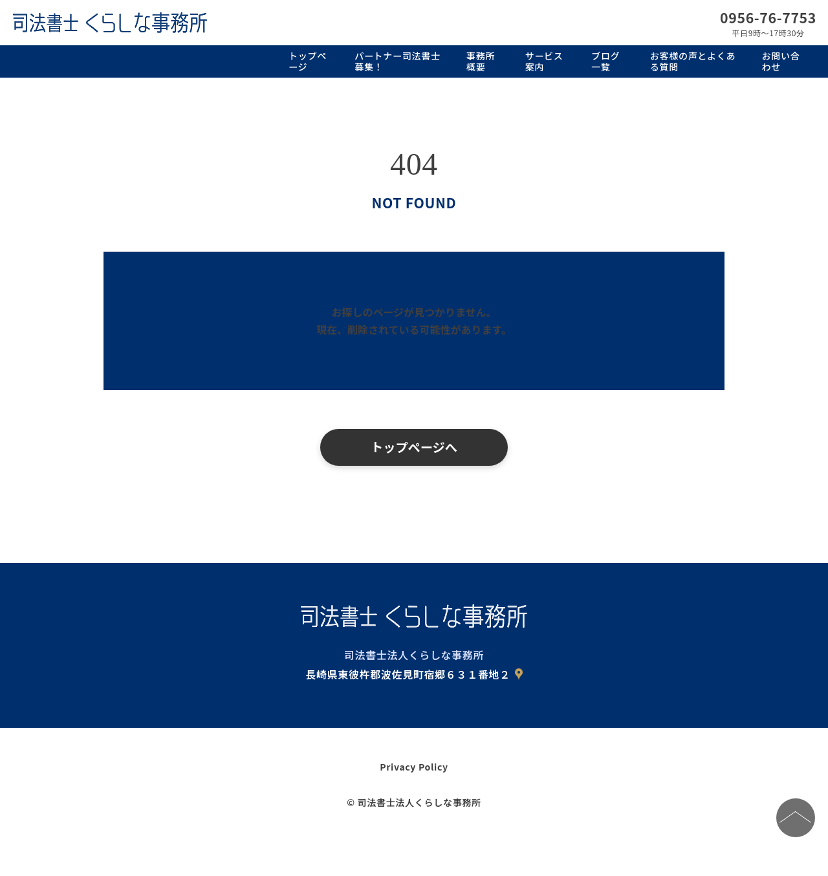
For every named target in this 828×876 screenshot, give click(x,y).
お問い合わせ (781, 61)
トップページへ (414, 447)
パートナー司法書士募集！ (397, 61)
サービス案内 (544, 61)
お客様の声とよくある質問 (692, 61)
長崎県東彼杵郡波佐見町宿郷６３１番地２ (407, 674)
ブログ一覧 (605, 61)
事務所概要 (480, 61)
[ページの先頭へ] (795, 817)
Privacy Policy (414, 766)
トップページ (308, 61)
